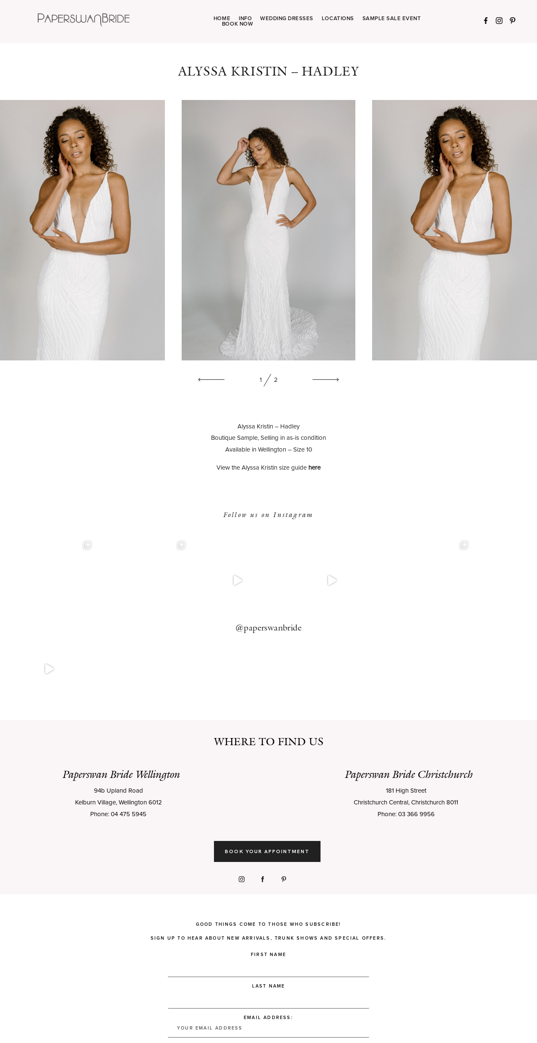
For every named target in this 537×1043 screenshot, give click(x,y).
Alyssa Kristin (255, 426)
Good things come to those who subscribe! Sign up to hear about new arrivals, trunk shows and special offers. (268, 842)
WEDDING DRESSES (286, 18)
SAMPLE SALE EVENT (391, 18)
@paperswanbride (268, 583)
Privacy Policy (147, 1025)
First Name (268, 865)
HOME (222, 18)
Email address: (268, 937)
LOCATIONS (338, 18)
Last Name (268, 897)
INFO (245, 18)
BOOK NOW (237, 24)
